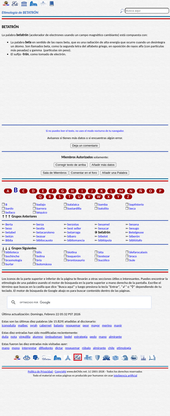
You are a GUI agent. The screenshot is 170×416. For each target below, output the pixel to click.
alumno (38, 337)
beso (8, 228)
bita (100, 252)
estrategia (80, 337)
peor (86, 325)
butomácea (44, 264)
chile (111, 348)
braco (133, 256)
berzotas (73, 224)
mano (103, 337)
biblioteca (12, 252)
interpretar (29, 348)
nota (14, 337)
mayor (95, 325)
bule (132, 260)
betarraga (73, 232)
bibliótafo (135, 240)
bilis (39, 252)
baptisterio (136, 204)
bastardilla (74, 208)
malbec (23, 325)
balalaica (73, 204)
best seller (74, 228)
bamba (103, 204)
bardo (9, 208)
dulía (5, 337)
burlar (9, 264)
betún (9, 236)
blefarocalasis (138, 252)
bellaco (10, 212)
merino (107, 325)
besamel (104, 224)
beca (132, 208)
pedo (93, 337)
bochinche (12, 256)
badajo (41, 204)
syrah (33, 325)
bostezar (104, 256)
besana (134, 224)
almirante (115, 337)
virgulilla (24, 337)
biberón (134, 236)
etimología (124, 348)
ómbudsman (53, 337)
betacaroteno (45, 232)
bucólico (104, 260)
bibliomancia (76, 240)
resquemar (73, 325)
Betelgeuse (136, 232)
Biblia (9, 240)
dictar (59, 348)
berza (40, 224)
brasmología (13, 260)
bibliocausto (44, 240)
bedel (68, 337)
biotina (72, 252)
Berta (9, 224)
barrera (41, 208)
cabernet (45, 325)
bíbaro (71, 236)
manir (118, 325)
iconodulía (9, 325)
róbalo (86, 348)
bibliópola (105, 240)
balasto (59, 325)
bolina (40, 256)
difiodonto (46, 348)
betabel (10, 232)
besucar (103, 228)
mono (16, 348)
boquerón (74, 256)
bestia (40, 228)
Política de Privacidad (40, 371)
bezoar (40, 236)
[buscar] (78, 302)
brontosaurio (76, 260)
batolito (103, 208)
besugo (134, 228)
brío (39, 260)
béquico (41, 212)
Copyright (60, 371)
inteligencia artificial (125, 375)
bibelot (103, 236)
